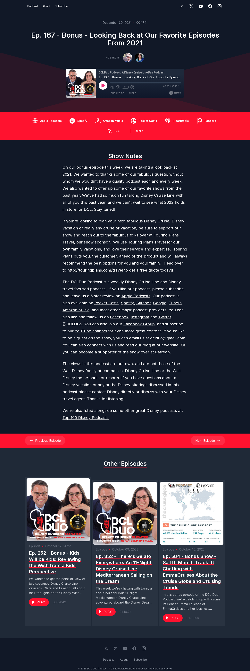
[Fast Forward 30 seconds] (132, 87)
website (171, 345)
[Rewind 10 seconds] (118, 87)
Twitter (164, 317)
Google (159, 303)
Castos (168, 663)
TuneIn (175, 303)
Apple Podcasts (135, 296)
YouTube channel (91, 331)
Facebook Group (139, 324)
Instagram (140, 317)
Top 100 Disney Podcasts (85, 417)
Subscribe (61, 6)
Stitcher (143, 303)
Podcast (32, 6)
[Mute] (112, 87)
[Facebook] (210, 6)
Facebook (119, 317)
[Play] (103, 85)
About (46, 6)
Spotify (127, 303)
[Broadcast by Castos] (175, 93)
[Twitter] (191, 6)
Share (132, 93)
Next (207, 440)
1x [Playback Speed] (125, 87)
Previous (45, 440)
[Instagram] (219, 6)
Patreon (162, 352)
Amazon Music (75, 310)
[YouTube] (201, 6)
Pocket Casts (106, 303)
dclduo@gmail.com (167, 338)
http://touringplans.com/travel (95, 270)
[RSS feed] (182, 6)
